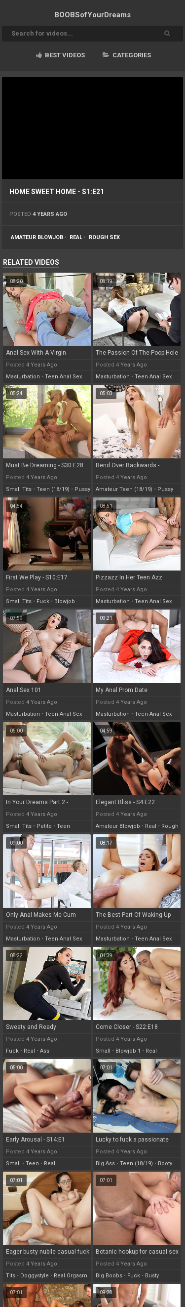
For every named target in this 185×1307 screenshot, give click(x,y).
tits (10, 1275)
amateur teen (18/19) (124, 489)
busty (152, 1275)
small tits (19, 489)
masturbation (23, 376)
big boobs (109, 1275)
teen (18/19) (53, 489)
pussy (82, 489)
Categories (127, 55)
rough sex (104, 237)
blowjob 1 (128, 1051)
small (103, 1051)
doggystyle (34, 1275)
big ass (105, 1163)
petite (44, 826)
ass (44, 1051)
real (76, 237)
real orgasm (70, 1275)
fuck (43, 601)
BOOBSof (92, 14)
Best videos (60, 55)
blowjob (64, 601)
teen (63, 826)
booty (165, 1163)
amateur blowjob (37, 237)
